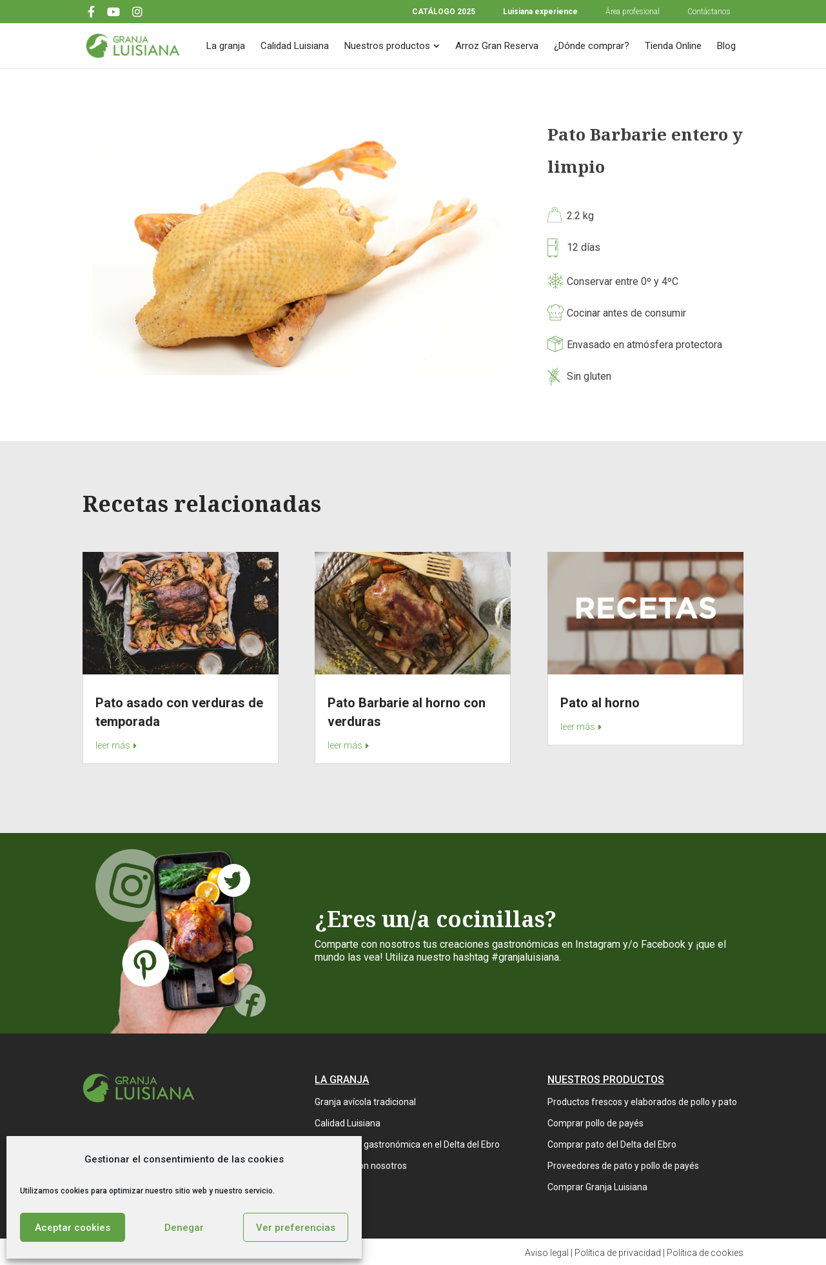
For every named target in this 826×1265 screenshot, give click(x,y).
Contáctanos (709, 11)
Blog (726, 46)
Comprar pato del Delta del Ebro (611, 1144)
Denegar (184, 1227)
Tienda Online (673, 46)
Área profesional (632, 11)
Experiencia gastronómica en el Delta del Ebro (407, 1144)
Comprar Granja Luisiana (597, 1187)
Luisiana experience (540, 11)
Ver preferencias (295, 1227)
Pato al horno (600, 703)
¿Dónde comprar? (591, 46)
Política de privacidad (618, 1253)
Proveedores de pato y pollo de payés (623, 1166)
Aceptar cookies (72, 1227)
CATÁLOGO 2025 (443, 11)
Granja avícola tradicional (365, 1102)
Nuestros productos (387, 46)
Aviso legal (547, 1253)
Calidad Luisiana (295, 46)
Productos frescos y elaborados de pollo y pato (642, 1102)
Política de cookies (705, 1253)
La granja (225, 46)
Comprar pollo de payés (595, 1123)
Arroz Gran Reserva (496, 46)
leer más (112, 745)
